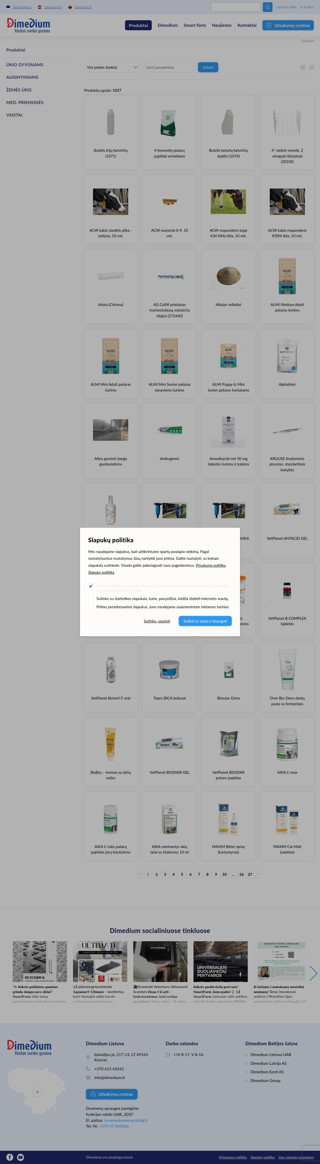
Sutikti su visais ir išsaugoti (205, 621)
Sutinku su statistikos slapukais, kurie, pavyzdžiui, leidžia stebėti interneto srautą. (162, 598)
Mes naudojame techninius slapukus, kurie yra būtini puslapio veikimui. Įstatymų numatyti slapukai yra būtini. (161, 588)
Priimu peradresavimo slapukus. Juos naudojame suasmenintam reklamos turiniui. (162, 606)
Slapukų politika (101, 572)
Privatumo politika (211, 565)
